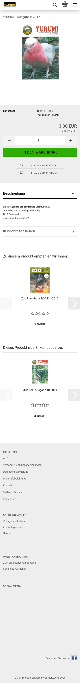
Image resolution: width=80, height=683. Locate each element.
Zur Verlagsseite (12, 527)
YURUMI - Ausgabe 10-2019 (40, 390)
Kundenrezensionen (19, 231)
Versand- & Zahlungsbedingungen (22, 464)
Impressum (9, 499)
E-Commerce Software (28, 677)
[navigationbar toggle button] (75, 5)
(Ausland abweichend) (48, 115)
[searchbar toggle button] (55, 5)
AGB (5, 458)
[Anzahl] (40, 140)
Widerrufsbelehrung (14, 478)
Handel (7, 533)
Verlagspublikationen (15, 521)
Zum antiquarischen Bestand (19, 562)
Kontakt (7, 485)
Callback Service (12, 492)
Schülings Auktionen (14, 568)
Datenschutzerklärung (15, 471)
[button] (9, 140)
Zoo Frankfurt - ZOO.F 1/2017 (39, 298)
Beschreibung (14, 193)
